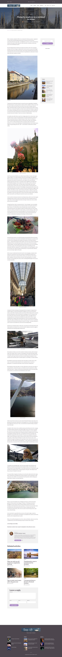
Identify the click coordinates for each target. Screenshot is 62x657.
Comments (33, 632)
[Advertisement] (31, 34)
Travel (38, 5)
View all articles (17, 540)
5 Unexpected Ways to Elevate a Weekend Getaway (29, 582)
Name (11, 600)
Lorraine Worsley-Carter (27, 21)
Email (19, 600)
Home (31, 5)
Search (47, 43)
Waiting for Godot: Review (15, 638)
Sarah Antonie (11, 565)
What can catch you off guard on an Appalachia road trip (13, 563)
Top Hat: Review (14, 647)
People (34, 5)
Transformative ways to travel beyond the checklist (30, 563)
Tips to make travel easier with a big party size (14, 581)
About (8, 1)
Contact (11, 1)
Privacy (28, 632)
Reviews (41, 5)
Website (28, 600)
